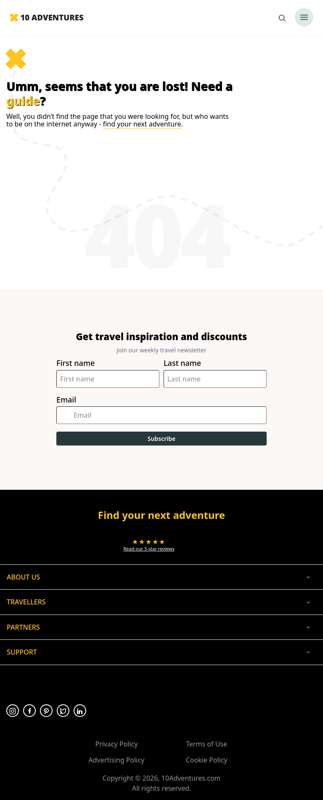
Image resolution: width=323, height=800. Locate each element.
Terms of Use (206, 744)
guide (23, 101)
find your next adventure (142, 124)
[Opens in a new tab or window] (149, 545)
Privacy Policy (116, 744)
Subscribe (161, 439)
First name (75, 363)
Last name (182, 363)
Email (66, 399)
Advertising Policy (116, 760)
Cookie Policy (207, 760)
